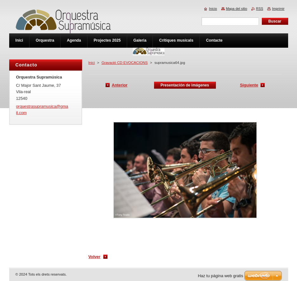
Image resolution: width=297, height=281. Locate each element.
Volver (94, 256)
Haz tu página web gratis (220, 275)
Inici (91, 63)
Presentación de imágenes (184, 85)
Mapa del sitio (236, 8)
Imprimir (278, 8)
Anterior (120, 85)
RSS (259, 8)
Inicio (213, 8)
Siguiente (249, 85)
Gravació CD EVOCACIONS (124, 63)
